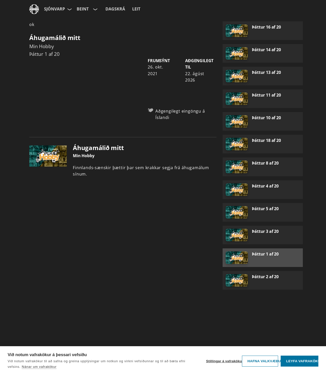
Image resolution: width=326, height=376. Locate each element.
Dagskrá (115, 9)
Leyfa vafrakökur (302, 361)
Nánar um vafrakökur (39, 367)
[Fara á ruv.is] (34, 9)
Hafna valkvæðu (262, 361)
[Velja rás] (94, 9)
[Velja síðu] (69, 9)
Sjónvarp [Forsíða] (54, 9)
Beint (83, 9)
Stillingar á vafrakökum (222, 361)
